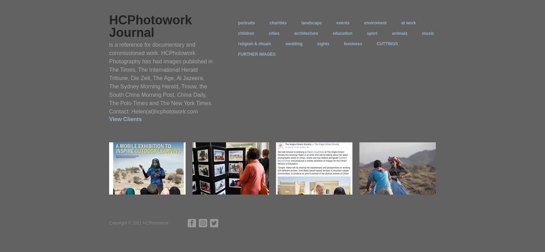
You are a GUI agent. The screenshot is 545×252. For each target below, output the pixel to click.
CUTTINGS (387, 44)
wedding (294, 44)
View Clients (125, 119)
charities (278, 23)
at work (408, 23)
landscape (311, 23)
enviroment (375, 23)
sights (323, 44)
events (343, 23)
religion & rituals (254, 44)
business (353, 44)
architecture (306, 33)
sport (372, 33)
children (246, 33)
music (428, 33)
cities (274, 33)
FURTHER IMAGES (257, 54)
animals (400, 33)
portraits (246, 23)
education (342, 33)
